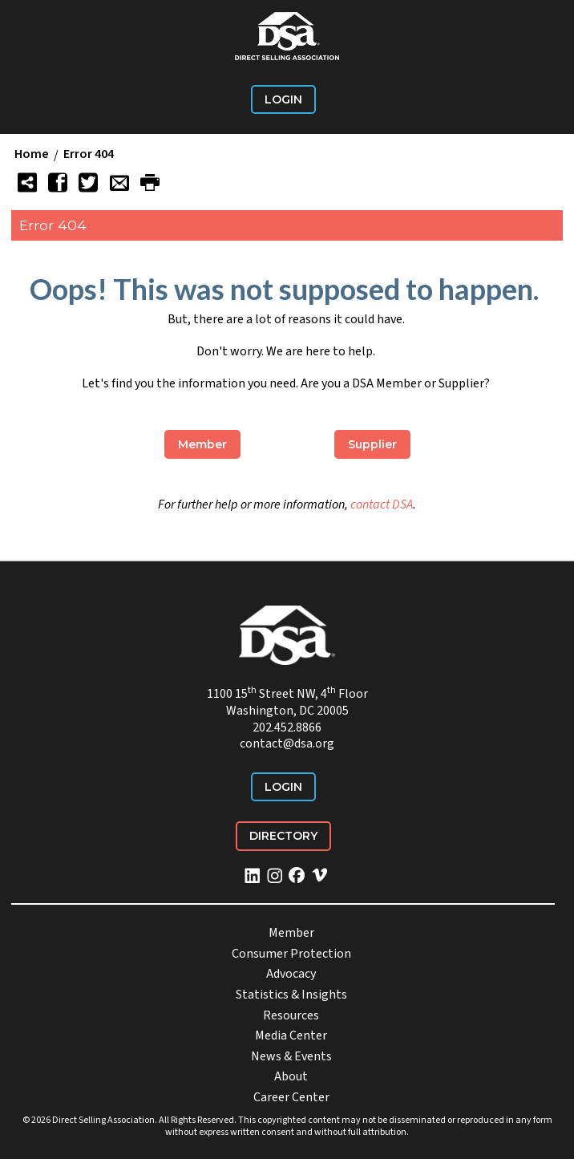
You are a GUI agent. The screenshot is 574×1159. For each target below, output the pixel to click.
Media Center (291, 1035)
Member (202, 444)
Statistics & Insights (291, 994)
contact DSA (381, 504)
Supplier (372, 444)
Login (283, 99)
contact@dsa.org (287, 743)
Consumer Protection (291, 953)
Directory (283, 836)
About (291, 1076)
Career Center (291, 1097)
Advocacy (291, 974)
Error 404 (88, 155)
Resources (291, 1015)
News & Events (291, 1056)
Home (31, 155)
